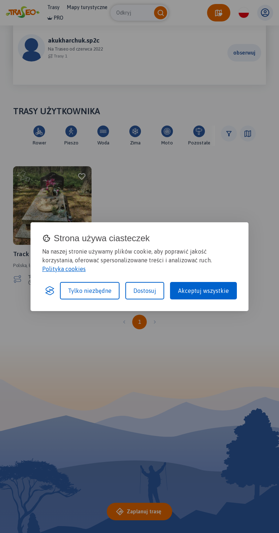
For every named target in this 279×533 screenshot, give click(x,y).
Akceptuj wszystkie (203, 290)
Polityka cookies (64, 269)
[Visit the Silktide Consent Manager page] (49, 290)
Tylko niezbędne (90, 290)
